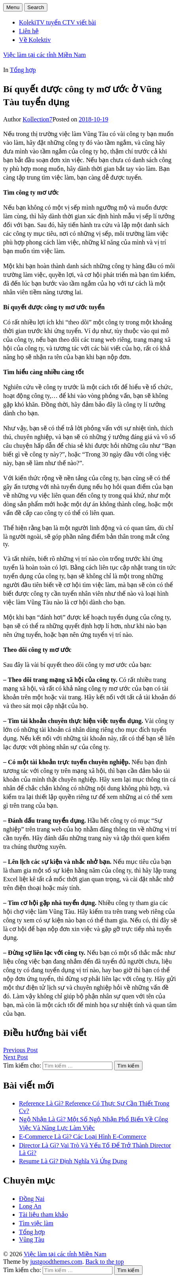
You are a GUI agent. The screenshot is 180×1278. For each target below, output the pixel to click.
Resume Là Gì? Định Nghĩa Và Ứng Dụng (73, 1161)
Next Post (15, 1057)
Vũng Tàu (31, 1239)
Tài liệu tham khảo (43, 1214)
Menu (12, 7)
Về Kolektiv (35, 39)
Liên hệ (29, 31)
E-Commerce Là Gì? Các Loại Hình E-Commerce (82, 1136)
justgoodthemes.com (56, 1261)
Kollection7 (37, 119)
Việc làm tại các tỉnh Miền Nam (44, 54)
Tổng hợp (23, 69)
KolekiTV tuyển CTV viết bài (57, 22)
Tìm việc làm (36, 1223)
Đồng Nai (32, 1198)
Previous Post (20, 1050)
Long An (30, 1206)
